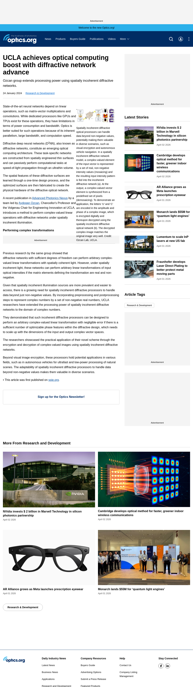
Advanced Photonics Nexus (50, 198)
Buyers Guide (77, 38)
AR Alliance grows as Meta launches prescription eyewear (171, 191)
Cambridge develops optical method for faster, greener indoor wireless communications (172, 163)
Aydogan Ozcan (29, 203)
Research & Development (40, 93)
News (48, 38)
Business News (50, 672)
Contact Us (125, 665)
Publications (97, 38)
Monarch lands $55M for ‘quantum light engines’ (131, 589)
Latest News (48, 665)
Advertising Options (91, 672)
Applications (48, 679)
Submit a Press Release (93, 679)
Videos (112, 38)
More (125, 39)
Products (61, 38)
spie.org (53, 379)
